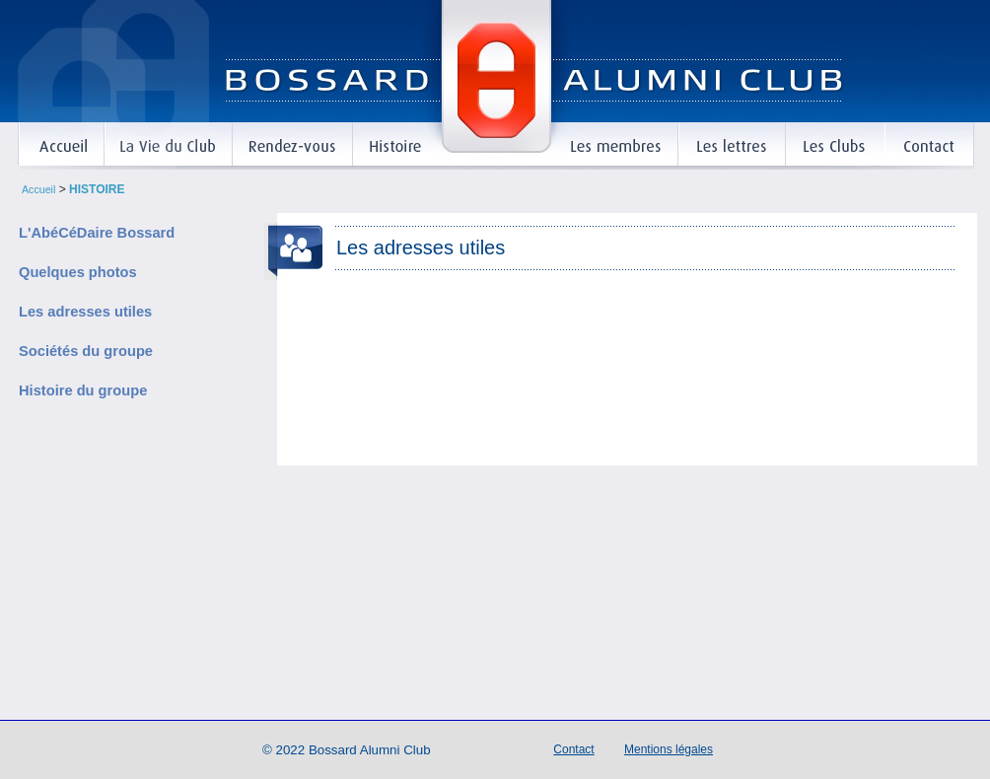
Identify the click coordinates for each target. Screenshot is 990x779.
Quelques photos (78, 273)
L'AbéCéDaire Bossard (97, 234)
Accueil (38, 189)
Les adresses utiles (85, 312)
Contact (573, 749)
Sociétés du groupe (86, 352)
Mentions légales (668, 749)
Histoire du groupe (83, 391)
